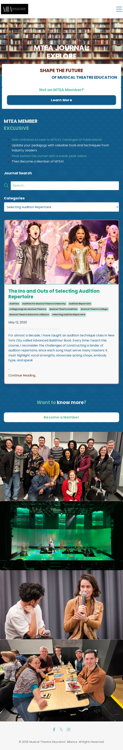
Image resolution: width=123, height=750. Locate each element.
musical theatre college (94, 309)
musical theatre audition (63, 309)
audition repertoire (80, 303)
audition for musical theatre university (43, 303)
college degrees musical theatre (28, 309)
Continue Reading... (22, 375)
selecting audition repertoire (68, 314)
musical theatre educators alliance (29, 314)
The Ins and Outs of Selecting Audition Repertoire (54, 294)
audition (14, 303)
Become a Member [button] (61, 417)
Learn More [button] (61, 100)
